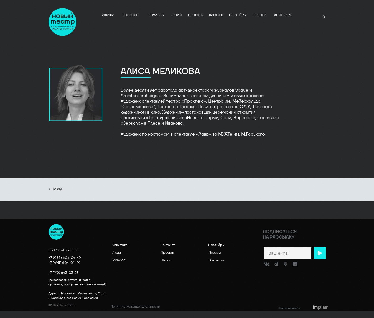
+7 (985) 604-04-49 (65, 257)
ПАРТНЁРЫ (237, 15)
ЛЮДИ (176, 15)
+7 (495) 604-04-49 (64, 263)
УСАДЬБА (156, 15)
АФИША (108, 15)
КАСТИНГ (216, 15)
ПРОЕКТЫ (195, 15)
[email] (287, 253)
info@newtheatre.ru (63, 250)
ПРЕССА (259, 15)
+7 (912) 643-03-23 (63, 273)
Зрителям (282, 15)
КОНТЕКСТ (131, 15)
